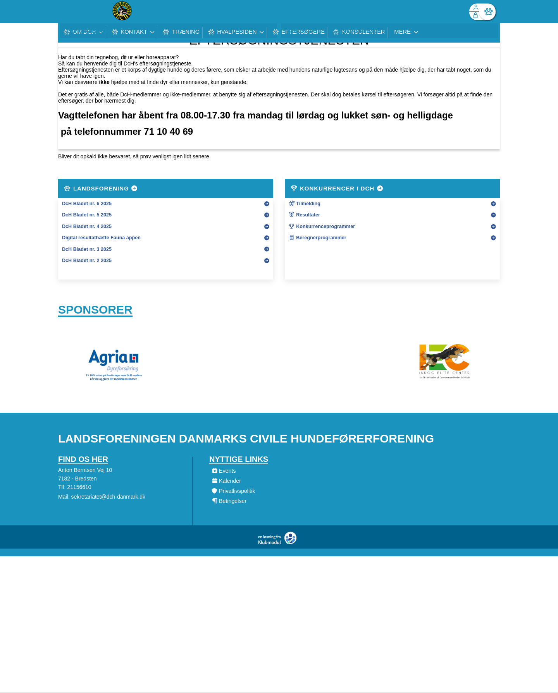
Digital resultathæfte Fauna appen (101, 237)
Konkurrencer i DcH (337, 188)
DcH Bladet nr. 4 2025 (87, 226)
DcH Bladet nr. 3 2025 (87, 249)
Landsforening (101, 188)
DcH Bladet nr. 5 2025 (87, 215)
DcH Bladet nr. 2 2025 (87, 260)
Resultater (304, 215)
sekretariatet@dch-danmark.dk (108, 499)
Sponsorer (95, 310)
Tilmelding (304, 203)
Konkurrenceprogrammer (322, 226)
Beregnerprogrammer (317, 237)
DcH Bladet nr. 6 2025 (87, 203)
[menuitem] (69, 11)
